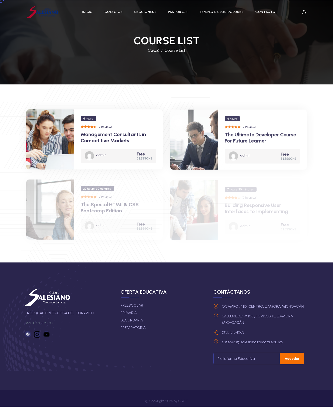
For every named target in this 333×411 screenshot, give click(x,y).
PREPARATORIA (133, 327)
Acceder (294, 358)
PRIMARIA (129, 312)
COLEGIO (112, 12)
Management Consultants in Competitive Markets (113, 139)
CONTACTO (265, 12)
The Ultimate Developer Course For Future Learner (260, 139)
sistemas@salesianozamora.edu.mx (252, 342)
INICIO (87, 12)
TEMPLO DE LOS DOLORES (221, 12)
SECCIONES (144, 12)
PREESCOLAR (132, 305)
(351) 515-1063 (233, 332)
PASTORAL (177, 12)
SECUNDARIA (132, 320)
